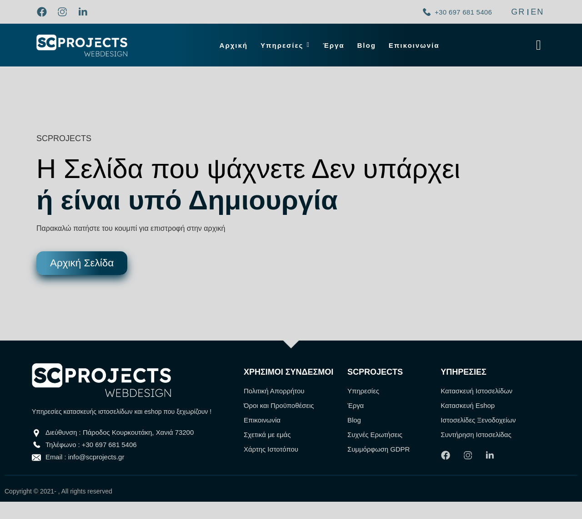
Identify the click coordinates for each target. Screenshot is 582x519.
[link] (44, 11)
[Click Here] (539, 45)
